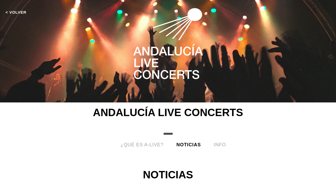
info (220, 144)
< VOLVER (16, 12)
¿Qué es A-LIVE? (142, 144)
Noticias (188, 144)
